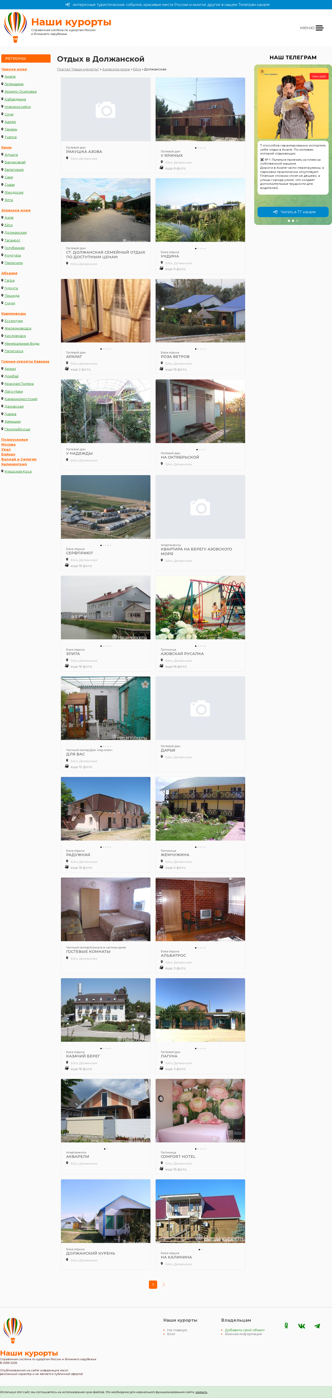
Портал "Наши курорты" (78, 69)
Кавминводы (13, 313)
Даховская (14, 406)
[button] (289, 221)
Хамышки (13, 421)
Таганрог (12, 240)
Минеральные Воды (22, 343)
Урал (6, 449)
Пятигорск (14, 351)
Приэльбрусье (17, 429)
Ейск (9, 225)
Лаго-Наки (14, 391)
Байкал (8, 454)
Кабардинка (15, 99)
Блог (171, 1334)
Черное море (14, 69)
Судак (10, 185)
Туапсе (11, 137)
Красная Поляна (19, 384)
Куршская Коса (18, 471)
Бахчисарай (15, 162)
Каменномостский (21, 399)
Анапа (10, 76)
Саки (9, 177)
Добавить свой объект (245, 1330)
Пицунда (12, 296)
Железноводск (18, 328)
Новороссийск (18, 107)
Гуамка (10, 414)
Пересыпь (14, 263)
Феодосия (14, 192)
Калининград (14, 464)
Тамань (11, 129)
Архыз (10, 369)
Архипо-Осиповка (21, 91)
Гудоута (11, 288)
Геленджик (14, 84)
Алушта (11, 155)
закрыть (201, 1392)
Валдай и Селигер (19, 459)
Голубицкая (15, 248)
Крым (6, 147)
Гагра (10, 280)
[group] (293, 144)
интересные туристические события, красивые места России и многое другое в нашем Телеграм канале (167, 4)
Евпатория (14, 170)
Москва (8, 444)
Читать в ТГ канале (294, 212)
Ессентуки (14, 321)
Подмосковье (14, 440)
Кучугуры (13, 255)
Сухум (10, 303)
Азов (9, 217)
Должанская (16, 232)
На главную (177, 1330)
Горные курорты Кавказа (25, 361)
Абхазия (9, 273)
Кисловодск (15, 336)
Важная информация (243, 1334)
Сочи (9, 114)
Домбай (12, 376)
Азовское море (16, 210)
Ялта (9, 200)
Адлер (10, 122)
